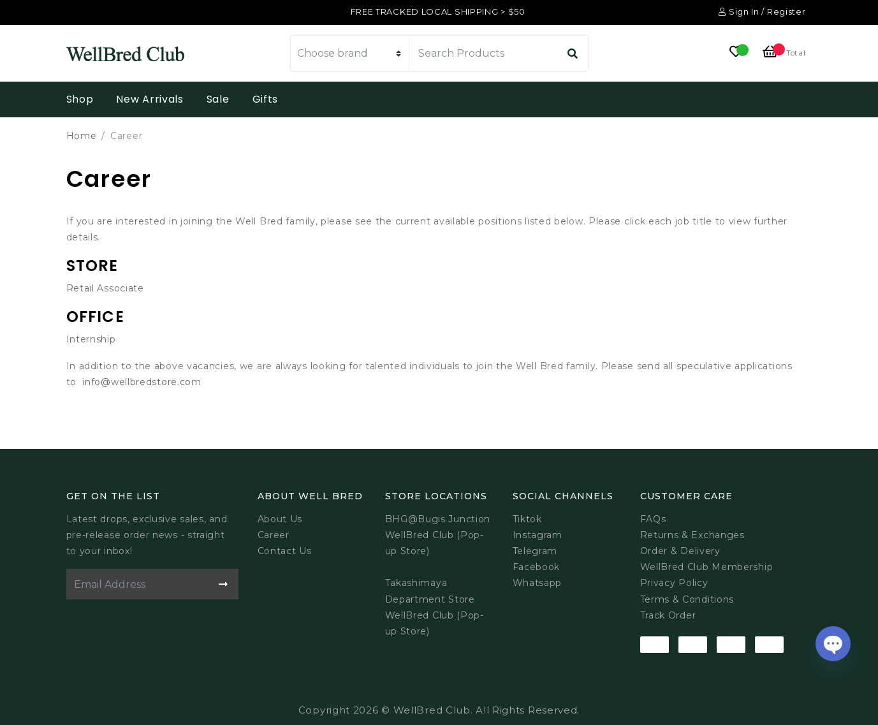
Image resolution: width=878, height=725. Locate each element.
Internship (91, 339)
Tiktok (527, 519)
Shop (80, 99)
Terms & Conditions (687, 599)
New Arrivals (149, 99)
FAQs (653, 519)
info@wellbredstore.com (141, 382)
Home (81, 136)
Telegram (535, 551)
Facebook (536, 567)
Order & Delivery (680, 551)
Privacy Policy (674, 583)
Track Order (668, 615)
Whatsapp (537, 583)
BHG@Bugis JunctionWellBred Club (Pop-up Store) (438, 535)
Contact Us (285, 551)
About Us (280, 519)
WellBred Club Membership (706, 567)
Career (273, 535)
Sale (218, 99)
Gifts (265, 99)
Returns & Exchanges (692, 535)
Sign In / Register (762, 11)
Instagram (537, 535)
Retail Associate (105, 288)
